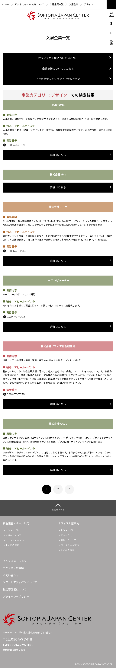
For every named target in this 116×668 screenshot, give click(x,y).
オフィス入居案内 (68, 523)
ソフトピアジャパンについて (20, 582)
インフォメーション (15, 561)
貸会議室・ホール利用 (16, 523)
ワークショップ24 (14, 540)
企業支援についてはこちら (58, 68)
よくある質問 (12, 545)
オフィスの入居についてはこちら (58, 58)
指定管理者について (15, 589)
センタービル (12, 530)
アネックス (66, 535)
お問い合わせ (11, 575)
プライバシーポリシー (16, 596)
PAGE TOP (58, 510)
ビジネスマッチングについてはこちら (58, 79)
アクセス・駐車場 (13, 568)
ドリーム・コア (13, 535)
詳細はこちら (58, 155)
